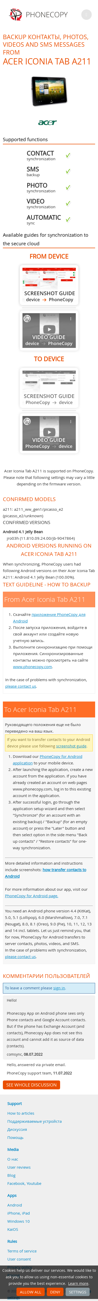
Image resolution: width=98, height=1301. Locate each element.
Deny (55, 1291)
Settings (77, 1291)
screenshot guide (71, 746)
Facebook (16, 1183)
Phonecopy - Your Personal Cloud (39, 14)
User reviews (19, 1167)
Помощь (15, 1137)
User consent (19, 1259)
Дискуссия (17, 1129)
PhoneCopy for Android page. (31, 895)
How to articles (20, 1113)
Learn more (78, 1283)
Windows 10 (18, 1221)
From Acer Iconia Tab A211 (49, 285)
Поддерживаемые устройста (34, 1121)
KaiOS (12, 1229)
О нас (12, 1159)
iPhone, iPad (18, 1213)
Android (14, 1205)
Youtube (34, 1183)
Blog (11, 1175)
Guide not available (49, 331)
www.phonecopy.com (32, 666)
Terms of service (22, 1251)
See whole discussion (31, 1085)
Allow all (30, 1291)
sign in (59, 988)
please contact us (20, 686)
